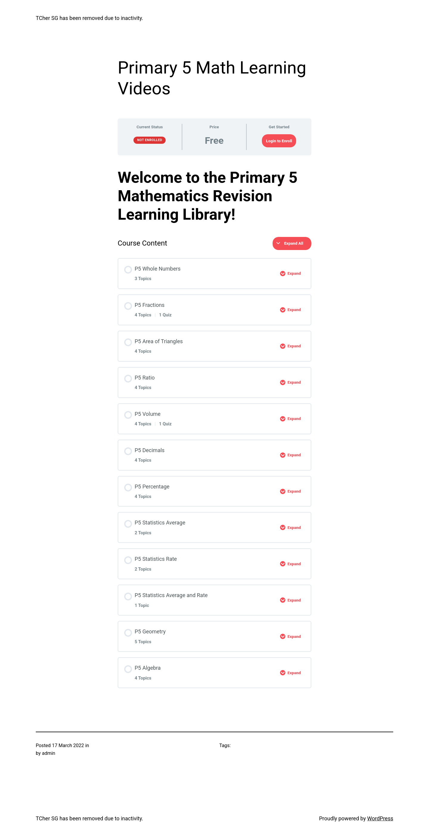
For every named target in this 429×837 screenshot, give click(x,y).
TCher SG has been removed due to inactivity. (89, 18)
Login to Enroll (279, 140)
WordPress (380, 818)
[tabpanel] (214, 196)
